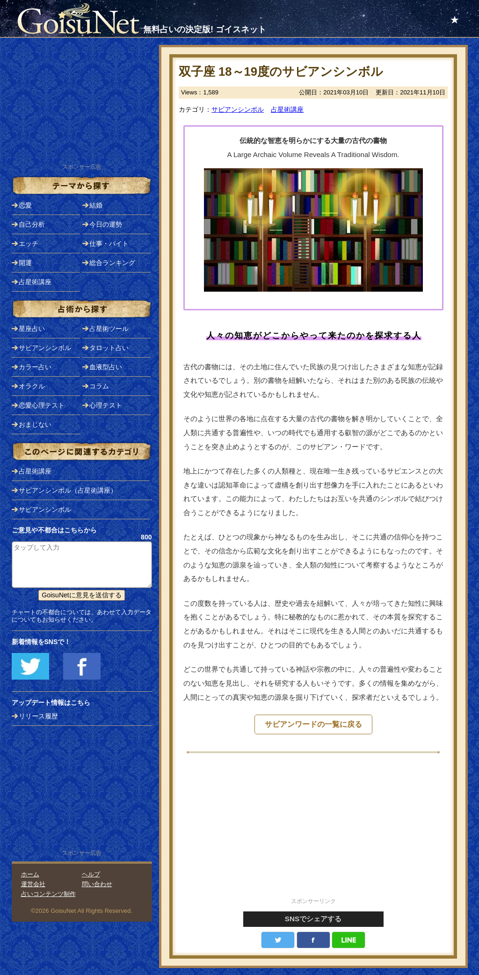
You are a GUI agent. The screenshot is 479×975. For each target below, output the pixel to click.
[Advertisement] (313, 830)
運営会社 (33, 884)
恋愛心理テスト (42, 405)
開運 (25, 262)
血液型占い (105, 367)
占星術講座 (287, 109)
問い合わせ (97, 884)
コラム (99, 386)
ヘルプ (91, 874)
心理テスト (105, 405)
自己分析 (32, 224)
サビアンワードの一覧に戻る (313, 724)
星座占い (32, 328)
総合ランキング (112, 262)
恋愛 (25, 205)
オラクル (32, 386)
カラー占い (35, 367)
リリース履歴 (38, 716)
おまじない (35, 424)
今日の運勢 (105, 224)
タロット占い (109, 347)
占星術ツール (109, 328)
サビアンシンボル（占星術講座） (68, 490)
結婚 (95, 205)
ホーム (30, 874)
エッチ (28, 243)
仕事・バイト (109, 243)
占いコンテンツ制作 (48, 893)
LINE (348, 940)
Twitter (277, 940)
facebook (313, 940)
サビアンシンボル (237, 109)
